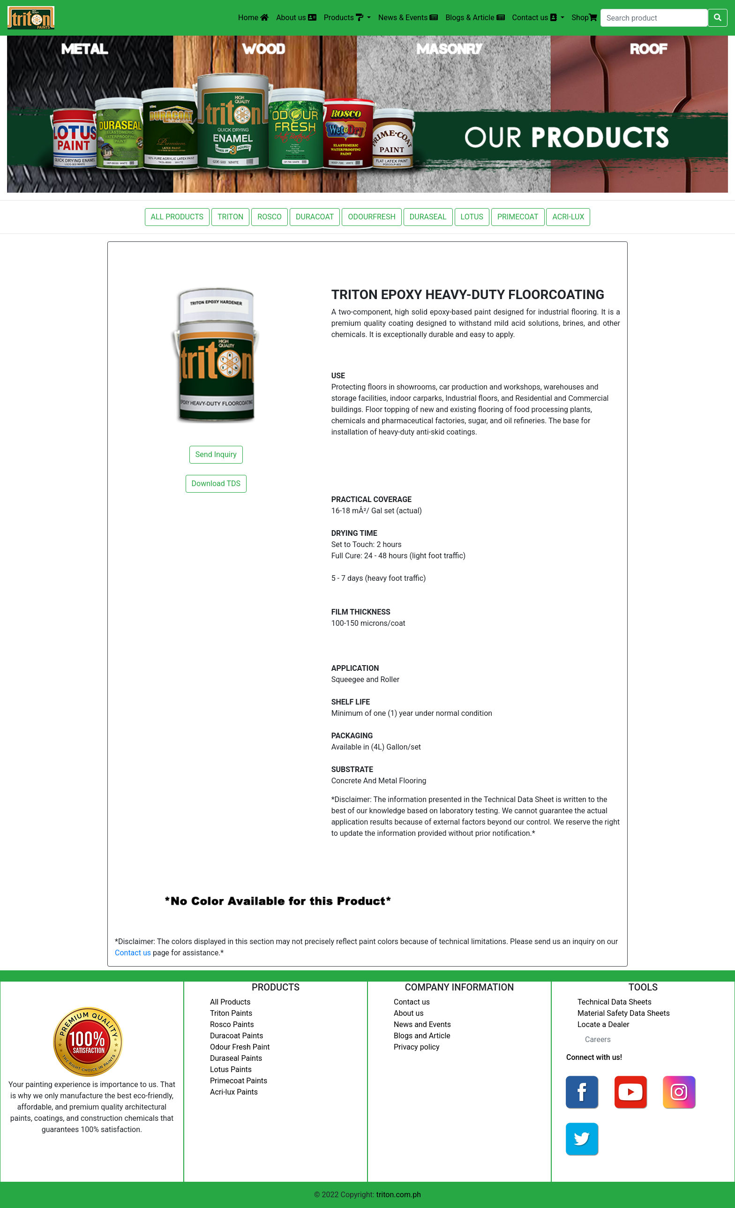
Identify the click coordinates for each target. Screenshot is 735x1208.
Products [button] (344, 17)
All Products (230, 1002)
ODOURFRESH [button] (371, 216)
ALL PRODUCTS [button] (177, 216)
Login (568, 1168)
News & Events (408, 17)
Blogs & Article (474, 17)
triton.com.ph (398, 1194)
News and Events (422, 1024)
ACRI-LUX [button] (568, 216)
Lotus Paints (231, 1069)
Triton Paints (231, 1013)
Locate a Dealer (604, 1024)
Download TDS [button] (216, 483)
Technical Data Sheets (615, 1002)
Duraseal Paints (236, 1058)
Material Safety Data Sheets (624, 1013)
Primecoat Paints (238, 1080)
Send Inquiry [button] (216, 454)
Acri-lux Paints (234, 1092)
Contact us (133, 952)
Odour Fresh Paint (240, 1047)
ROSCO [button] (269, 216)
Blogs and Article (422, 1035)
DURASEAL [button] (428, 216)
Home (253, 17)
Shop (584, 17)
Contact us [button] (535, 17)
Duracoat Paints (236, 1035)
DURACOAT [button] (315, 216)
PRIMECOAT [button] (518, 216)
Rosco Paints (232, 1024)
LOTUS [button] (472, 216)
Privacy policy (417, 1047)
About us (296, 17)
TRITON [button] (230, 216)
